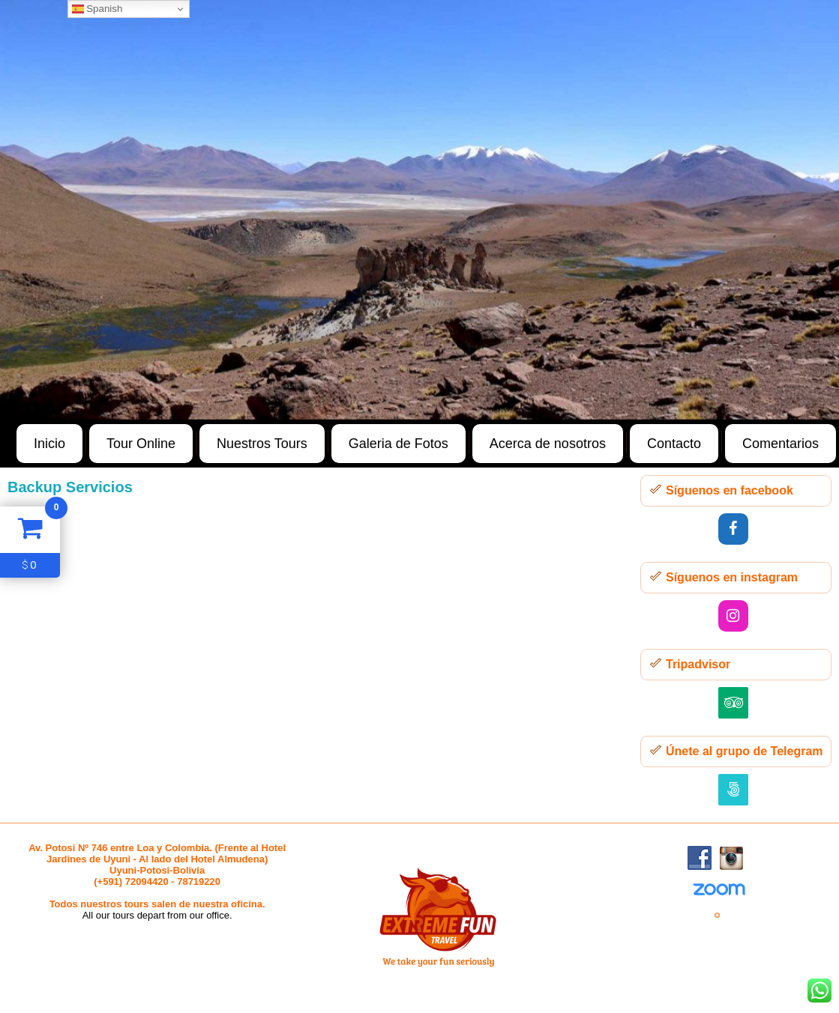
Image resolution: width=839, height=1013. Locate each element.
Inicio (49, 443)
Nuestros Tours (262, 443)
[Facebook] (733, 529)
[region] (419, 210)
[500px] (733, 789)
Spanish (97, 9)
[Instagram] (733, 616)
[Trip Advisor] (733, 703)
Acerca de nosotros (548, 443)
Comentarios (780, 443)
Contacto (674, 443)
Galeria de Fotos (398, 443)
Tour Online (140, 443)
